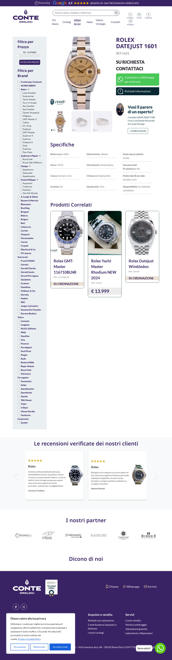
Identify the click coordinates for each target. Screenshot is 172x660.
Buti (23, 223)
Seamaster (28, 173)
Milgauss (27, 116)
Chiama (112, 586)
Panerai (25, 343)
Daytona (27, 149)
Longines (25, 324)
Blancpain (26, 204)
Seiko (23, 385)
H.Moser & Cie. (28, 291)
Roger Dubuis (27, 366)
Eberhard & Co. (28, 249)
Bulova (24, 215)
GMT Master (29, 132)
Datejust (27, 129)
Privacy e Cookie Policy (29, 639)
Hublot (24, 298)
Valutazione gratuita (136, 628)
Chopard (25, 234)
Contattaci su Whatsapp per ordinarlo (139, 79)
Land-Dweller (29, 92)
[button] (108, 73)
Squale (24, 396)
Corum (24, 242)
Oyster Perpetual (31, 112)
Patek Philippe (28, 179)
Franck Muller (28, 260)
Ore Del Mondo (30, 193)
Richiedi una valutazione (101, 620)
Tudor (24, 403)
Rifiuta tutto (39, 647)
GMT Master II (30, 119)
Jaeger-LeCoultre (29, 306)
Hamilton (25, 287)
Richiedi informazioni (138, 91)
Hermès (25, 294)
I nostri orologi (96, 632)
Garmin (24, 264)
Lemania (25, 321)
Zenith (24, 422)
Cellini (26, 122)
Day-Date (27, 152)
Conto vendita (133, 620)
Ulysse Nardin (28, 411)
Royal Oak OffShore (32, 162)
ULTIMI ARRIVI (28, 85)
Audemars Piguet (29, 155)
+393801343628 (138, 131)
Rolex (24, 89)
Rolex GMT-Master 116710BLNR (65, 266)
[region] (40, 633)
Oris (23, 339)
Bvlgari (24, 219)
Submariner (28, 96)
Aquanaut (27, 183)
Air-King (27, 125)
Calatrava (27, 186)
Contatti (115, 21)
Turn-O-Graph (30, 102)
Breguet (25, 211)
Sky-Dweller (29, 106)
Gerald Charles (28, 268)
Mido (23, 332)
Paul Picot (26, 351)
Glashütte (26, 279)
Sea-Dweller (29, 109)
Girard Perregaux (29, 275)
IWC (23, 302)
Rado (23, 358)
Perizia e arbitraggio (136, 624)
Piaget (24, 355)
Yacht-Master (29, 99)
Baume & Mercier (29, 200)
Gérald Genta (27, 272)
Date (25, 145)
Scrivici (150, 586)
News (90, 21)
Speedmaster (29, 176)
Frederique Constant (31, 81)
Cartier (24, 230)
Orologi (67, 21)
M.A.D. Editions (28, 328)
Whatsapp (131, 586)
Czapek (24, 245)
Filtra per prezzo (29, 62)
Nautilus (27, 189)
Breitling (25, 208)
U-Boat (24, 407)
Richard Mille (27, 362)
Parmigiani (26, 347)
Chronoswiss (27, 238)
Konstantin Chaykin (31, 309)
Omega (24, 166)
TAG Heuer (26, 400)
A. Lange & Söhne (29, 196)
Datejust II (28, 142)
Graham (25, 283)
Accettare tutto (60, 647)
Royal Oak (28, 159)
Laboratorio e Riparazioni (139, 633)
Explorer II (28, 135)
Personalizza (20, 647)
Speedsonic (28, 169)
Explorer (27, 139)
